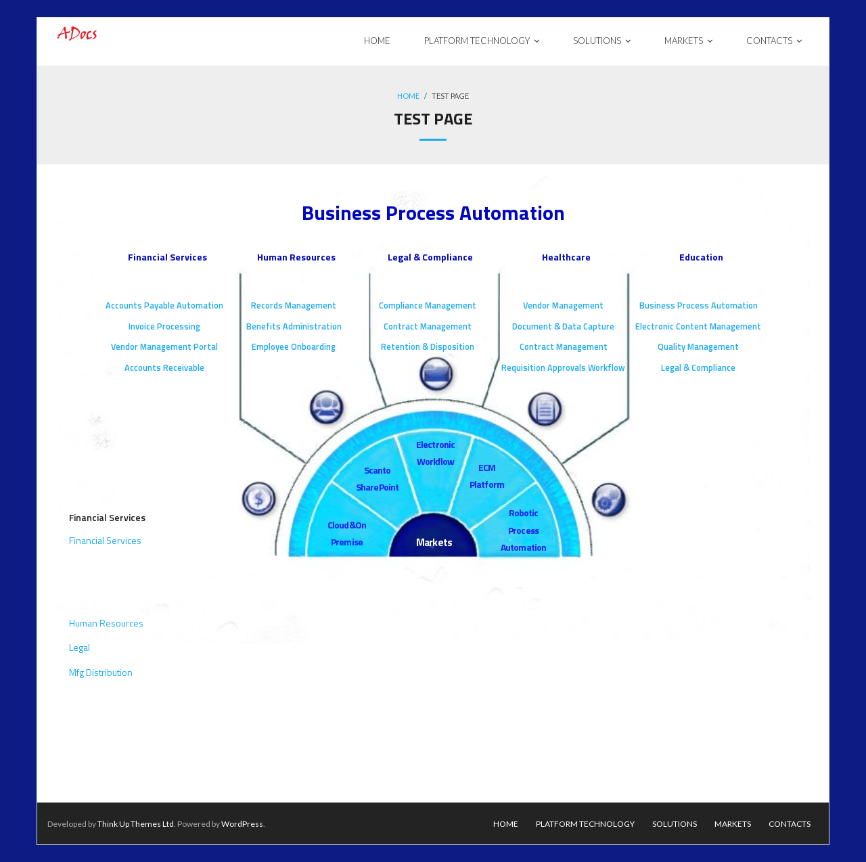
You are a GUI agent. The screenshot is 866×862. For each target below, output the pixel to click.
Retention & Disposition (427, 346)
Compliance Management (427, 305)
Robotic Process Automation (523, 529)
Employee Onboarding (294, 346)
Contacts (790, 824)
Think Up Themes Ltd (135, 824)
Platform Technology (585, 824)
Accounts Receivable (164, 367)
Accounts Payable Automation (164, 305)
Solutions (674, 824)
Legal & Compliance (430, 257)
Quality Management (698, 346)
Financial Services (167, 257)
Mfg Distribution (101, 672)
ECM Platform (487, 475)
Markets (434, 542)
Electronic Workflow (435, 452)
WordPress (242, 824)
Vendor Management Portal (164, 346)
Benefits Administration (294, 326)
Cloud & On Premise (346, 533)
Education (701, 257)
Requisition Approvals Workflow (563, 367)
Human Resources (296, 257)
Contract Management (428, 326)
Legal (79, 647)
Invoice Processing (164, 326)
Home (408, 95)
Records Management (293, 305)
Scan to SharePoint (377, 478)
